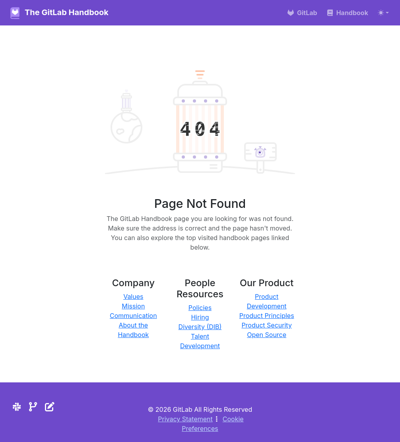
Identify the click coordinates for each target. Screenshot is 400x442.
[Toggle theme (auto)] (383, 13)
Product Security (266, 325)
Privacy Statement (185, 419)
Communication (133, 316)
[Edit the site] (49, 407)
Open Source (266, 335)
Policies (200, 308)
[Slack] (17, 407)
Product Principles (266, 316)
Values (133, 296)
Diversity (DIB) (200, 327)
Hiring (200, 317)
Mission (133, 306)
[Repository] (33, 407)
